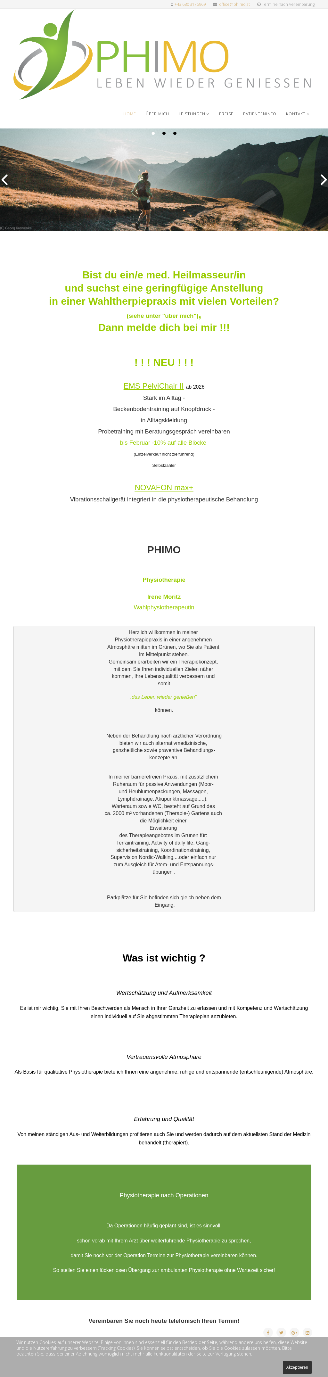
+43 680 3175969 (190, 4)
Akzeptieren (297, 1367)
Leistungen (192, 114)
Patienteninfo (259, 114)
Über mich (157, 114)
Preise (226, 114)
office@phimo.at (234, 4)
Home (129, 114)
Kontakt (296, 114)
